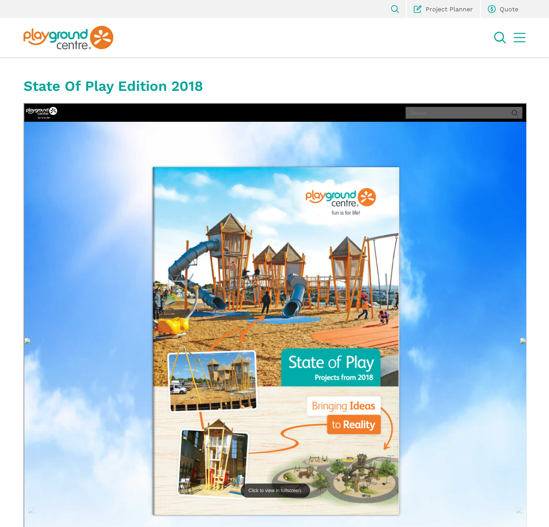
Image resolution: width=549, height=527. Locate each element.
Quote (503, 8)
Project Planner (443, 8)
